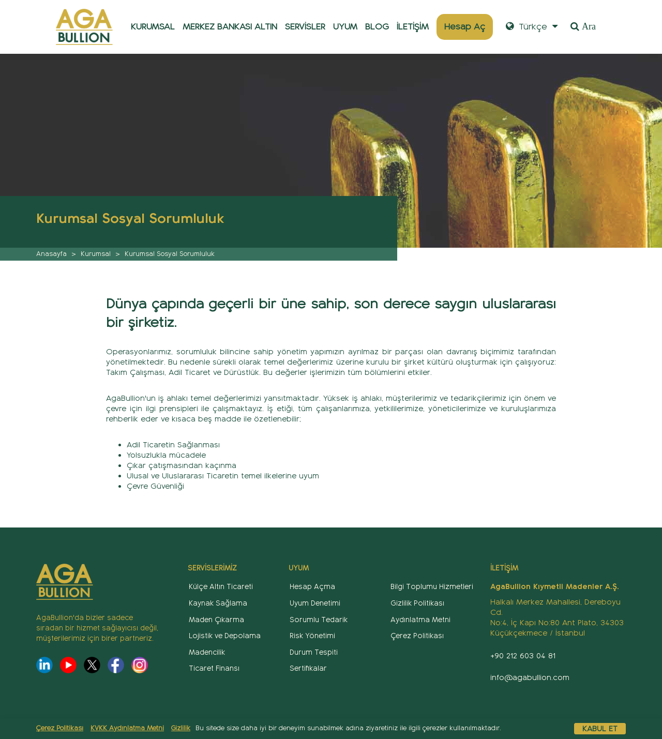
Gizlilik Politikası (417, 603)
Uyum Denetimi (315, 603)
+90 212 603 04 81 (522, 655)
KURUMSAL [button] (153, 26)
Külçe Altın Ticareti (221, 586)
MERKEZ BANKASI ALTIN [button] (230, 26)
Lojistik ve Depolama (225, 635)
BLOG (377, 26)
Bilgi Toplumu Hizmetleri (431, 586)
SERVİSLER (305, 26)
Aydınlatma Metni (420, 619)
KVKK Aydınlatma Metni (127, 728)
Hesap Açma (312, 586)
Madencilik (207, 652)
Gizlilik (180, 728)
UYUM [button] (345, 26)
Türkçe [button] (532, 26)
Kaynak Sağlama (218, 603)
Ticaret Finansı (214, 668)
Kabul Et (600, 728)
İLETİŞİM (413, 26)
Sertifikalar (308, 668)
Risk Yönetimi (312, 635)
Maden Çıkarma (216, 619)
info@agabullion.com (529, 677)
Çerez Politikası (59, 728)
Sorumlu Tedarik (319, 619)
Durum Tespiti (314, 652)
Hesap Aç (464, 26)
